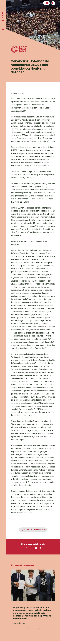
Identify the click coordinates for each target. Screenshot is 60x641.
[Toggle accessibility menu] (3, 28)
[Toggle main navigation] (3, 15)
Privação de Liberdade (35, 529)
